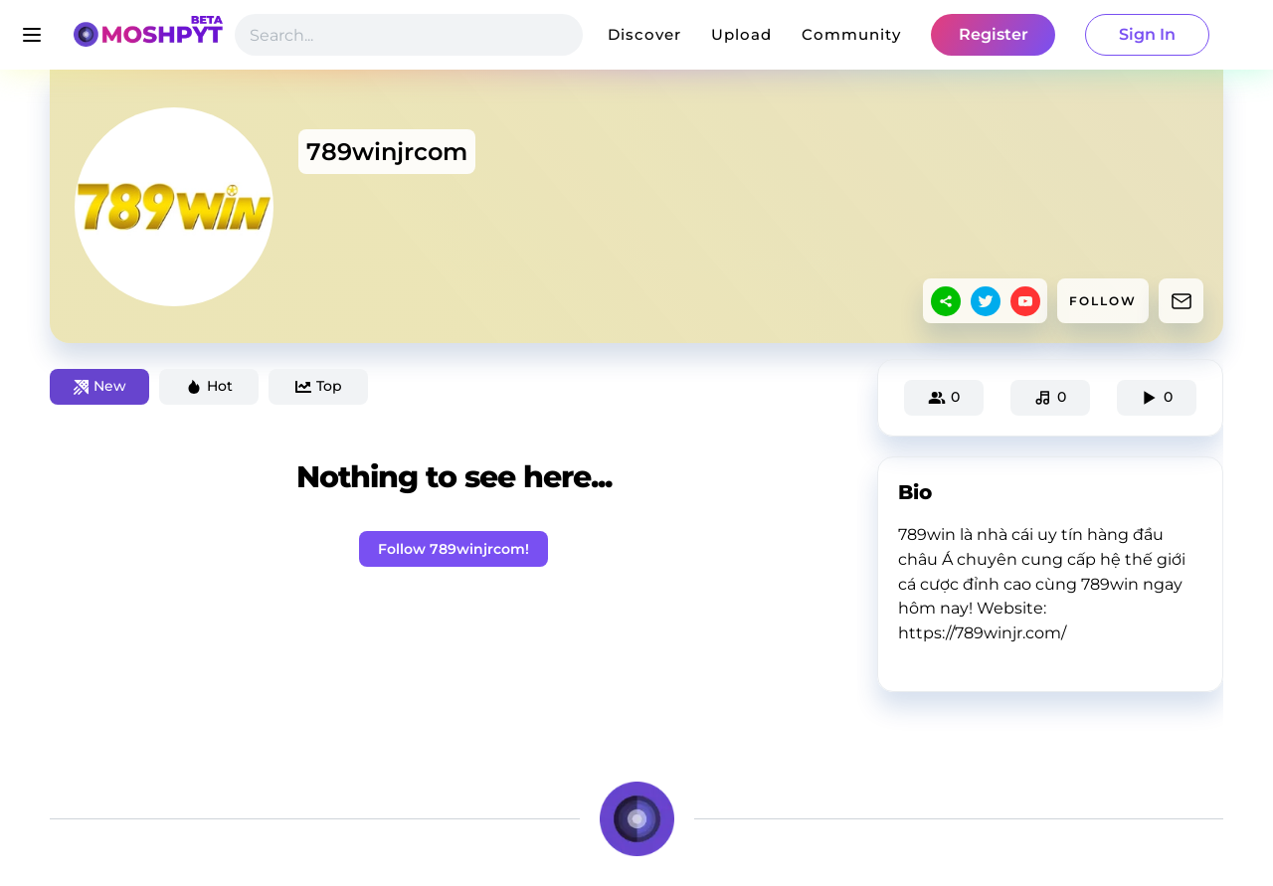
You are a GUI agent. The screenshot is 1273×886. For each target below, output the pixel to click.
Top (318, 386)
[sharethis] (946, 301)
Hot (209, 386)
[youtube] (1025, 301)
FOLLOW (1103, 300)
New (100, 386)
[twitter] (985, 301)
